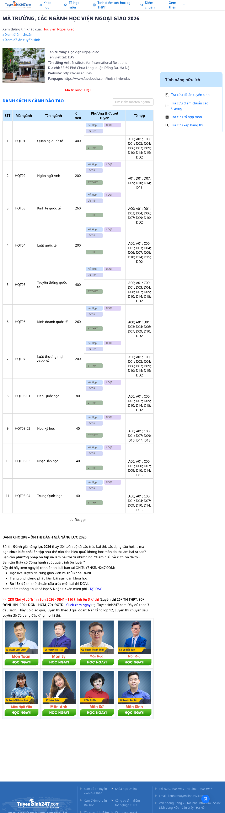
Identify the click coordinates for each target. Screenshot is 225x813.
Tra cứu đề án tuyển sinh (190, 94)
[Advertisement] (191, 42)
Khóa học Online (126, 789)
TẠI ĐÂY (95, 589)
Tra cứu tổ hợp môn (186, 117)
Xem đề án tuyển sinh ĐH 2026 (95, 791)
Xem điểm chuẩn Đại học (95, 802)
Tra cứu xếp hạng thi (187, 125)
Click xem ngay (78, 604)
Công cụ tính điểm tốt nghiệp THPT (127, 802)
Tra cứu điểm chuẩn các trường (189, 106)
